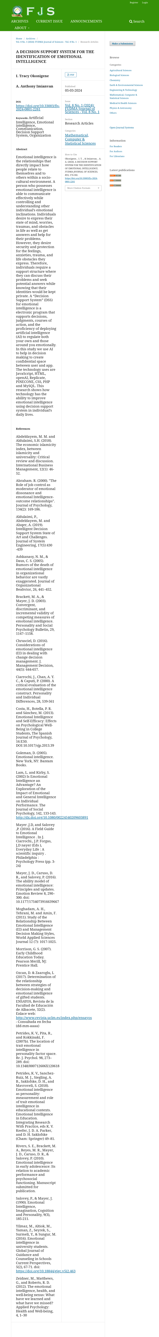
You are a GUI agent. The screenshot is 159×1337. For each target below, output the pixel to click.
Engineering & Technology (123, 89)
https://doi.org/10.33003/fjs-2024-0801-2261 (38, 107)
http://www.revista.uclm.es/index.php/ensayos (54, 1017)
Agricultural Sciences (121, 70)
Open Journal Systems (122, 127)
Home (19, 38)
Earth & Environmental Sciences (126, 85)
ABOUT (21, 27)
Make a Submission (122, 43)
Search (136, 21)
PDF (72, 74)
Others (113, 112)
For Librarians (117, 156)
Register (134, 2)
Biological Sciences (119, 75)
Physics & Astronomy (121, 108)
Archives (30, 38)
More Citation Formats (78, 188)
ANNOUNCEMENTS (86, 21)
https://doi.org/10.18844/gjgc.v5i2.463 (45, 1271)
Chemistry (115, 80)
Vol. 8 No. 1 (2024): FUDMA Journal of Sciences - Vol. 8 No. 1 (46, 41)
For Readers (116, 146)
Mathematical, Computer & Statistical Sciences (80, 139)
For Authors (116, 151)
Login (145, 2)
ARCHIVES (19, 21)
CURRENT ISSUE (49, 21)
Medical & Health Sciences (123, 103)
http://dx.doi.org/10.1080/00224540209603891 (52, 817)
